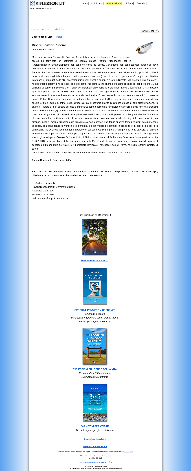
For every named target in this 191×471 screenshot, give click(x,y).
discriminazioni (61, 29)
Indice (59, 37)
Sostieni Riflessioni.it (95, 446)
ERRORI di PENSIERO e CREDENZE (94, 310)
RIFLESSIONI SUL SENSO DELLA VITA (95, 369)
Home (33, 29)
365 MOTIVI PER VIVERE (95, 426)
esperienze (45, 29)
